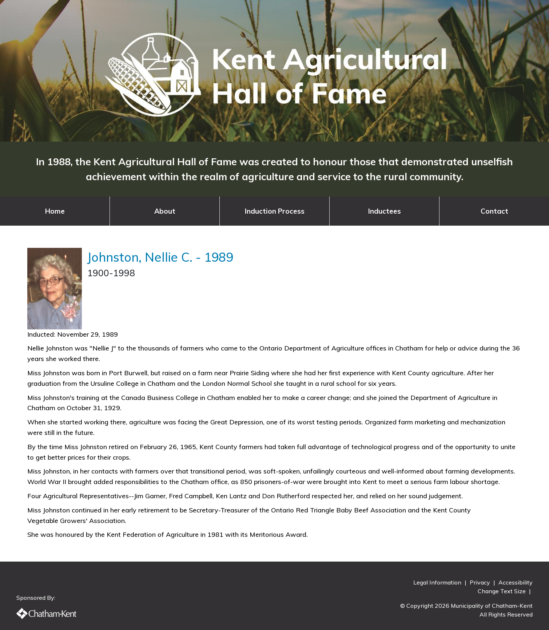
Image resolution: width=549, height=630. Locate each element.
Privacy (481, 582)
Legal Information (438, 582)
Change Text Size (502, 591)
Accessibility (515, 582)
